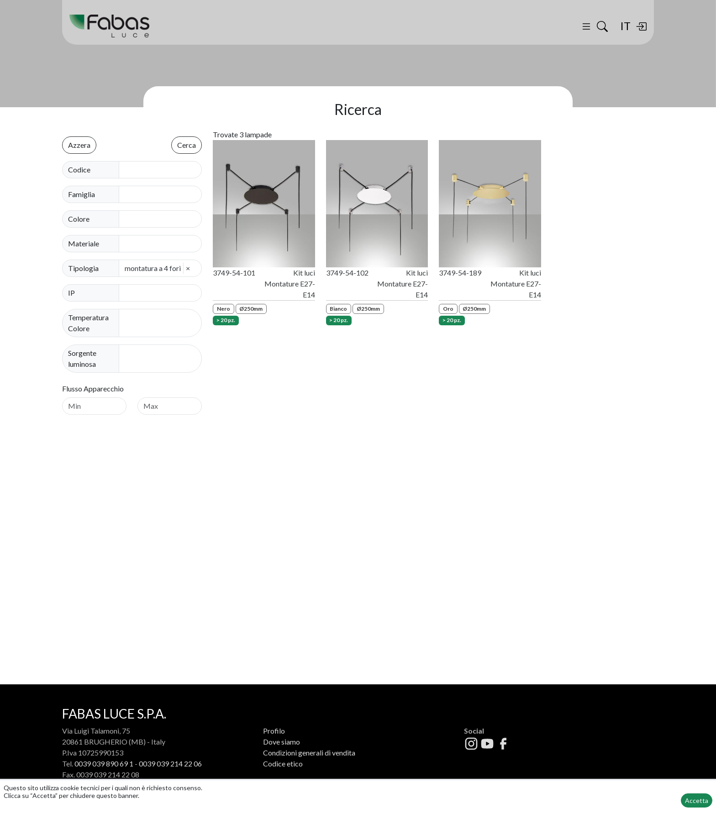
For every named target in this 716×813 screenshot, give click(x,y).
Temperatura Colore (88, 323)
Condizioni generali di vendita (309, 752)
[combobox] (163, 194)
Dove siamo (281, 741)
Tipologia (83, 268)
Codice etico (283, 763)
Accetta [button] (696, 800)
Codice (79, 169)
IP (71, 292)
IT (625, 25)
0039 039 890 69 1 (103, 763)
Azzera (79, 145)
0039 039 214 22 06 (170, 763)
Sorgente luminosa (82, 358)
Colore (79, 218)
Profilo (274, 730)
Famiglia (81, 194)
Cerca (186, 145)
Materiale (83, 243)
